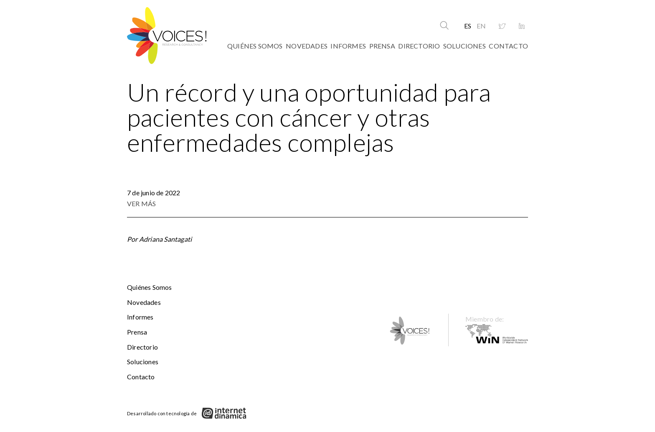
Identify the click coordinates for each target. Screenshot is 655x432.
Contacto (508, 46)
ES (467, 26)
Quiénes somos (255, 46)
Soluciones (464, 46)
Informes (348, 46)
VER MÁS (141, 203)
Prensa (382, 46)
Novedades (307, 46)
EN (481, 26)
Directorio (419, 46)
